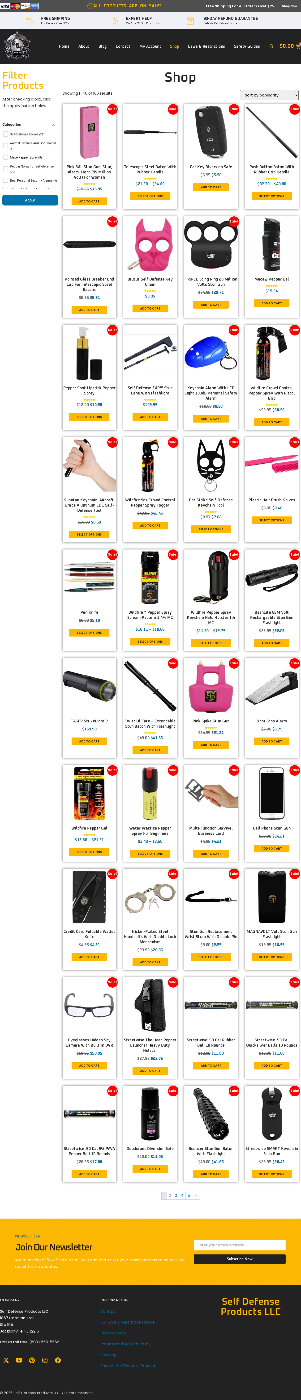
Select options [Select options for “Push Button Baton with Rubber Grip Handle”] (271, 196)
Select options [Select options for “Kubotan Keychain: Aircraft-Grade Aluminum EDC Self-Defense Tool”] (89, 534)
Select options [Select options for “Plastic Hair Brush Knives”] (271, 520)
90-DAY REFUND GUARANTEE (231, 19)
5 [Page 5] (189, 1195)
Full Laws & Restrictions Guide (127, 1322)
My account (150, 46)
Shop (174, 46)
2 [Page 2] (170, 1195)
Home (64, 46)
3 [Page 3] (176, 1195)
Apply (30, 200)
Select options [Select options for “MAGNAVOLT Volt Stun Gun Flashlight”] (271, 957)
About (84, 46)
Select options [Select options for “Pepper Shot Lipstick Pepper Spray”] (89, 417)
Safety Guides (247, 46)
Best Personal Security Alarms (31, 180)
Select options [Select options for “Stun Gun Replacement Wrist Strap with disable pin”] (211, 957)
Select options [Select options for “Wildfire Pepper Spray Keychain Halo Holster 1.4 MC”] (211, 643)
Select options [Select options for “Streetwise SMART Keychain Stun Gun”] (271, 1174)
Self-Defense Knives (24, 134)
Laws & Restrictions (206, 46)
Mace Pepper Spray (24, 157)
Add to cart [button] (89, 201)
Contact (123, 46)
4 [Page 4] (182, 1195)
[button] (271, 46)
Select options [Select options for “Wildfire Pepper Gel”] (89, 852)
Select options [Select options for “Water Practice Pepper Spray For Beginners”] (150, 854)
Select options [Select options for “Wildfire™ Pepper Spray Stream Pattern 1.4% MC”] (150, 642)
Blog (103, 46)
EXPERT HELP (139, 19)
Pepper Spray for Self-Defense (32, 166)
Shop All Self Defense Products (128, 1365)
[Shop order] (269, 95)
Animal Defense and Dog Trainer (33, 143)
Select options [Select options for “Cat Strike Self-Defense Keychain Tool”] (211, 529)
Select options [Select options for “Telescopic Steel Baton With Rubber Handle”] (150, 196)
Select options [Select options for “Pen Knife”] (89, 633)
